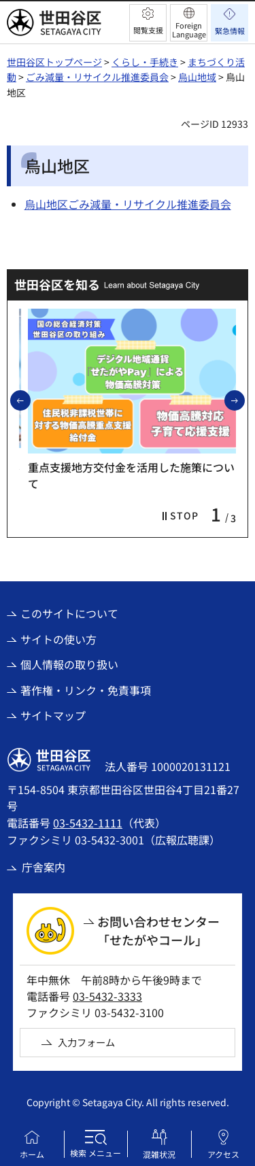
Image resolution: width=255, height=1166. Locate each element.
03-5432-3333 (107, 996)
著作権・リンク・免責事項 (85, 690)
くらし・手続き (145, 62)
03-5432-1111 (87, 823)
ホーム (32, 1154)
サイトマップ (53, 715)
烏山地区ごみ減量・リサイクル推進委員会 (127, 204)
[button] (148, 22)
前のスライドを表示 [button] (30, 400)
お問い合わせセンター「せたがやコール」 (158, 930)
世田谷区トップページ (54, 62)
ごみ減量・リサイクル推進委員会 (97, 77)
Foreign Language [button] (189, 29)
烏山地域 (197, 77)
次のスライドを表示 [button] (244, 400)
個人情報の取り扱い (69, 664)
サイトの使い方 (58, 639)
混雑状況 (159, 1154)
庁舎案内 (43, 866)
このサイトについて (69, 613)
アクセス (223, 1154)
